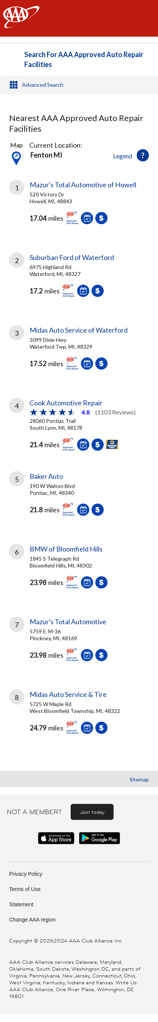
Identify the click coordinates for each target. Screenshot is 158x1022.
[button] (143, 155)
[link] (79, 208)
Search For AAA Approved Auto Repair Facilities (83, 59)
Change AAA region (32, 920)
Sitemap (139, 779)
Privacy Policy (25, 874)
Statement (21, 904)
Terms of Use (24, 889)
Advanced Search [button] (42, 84)
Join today (92, 811)
